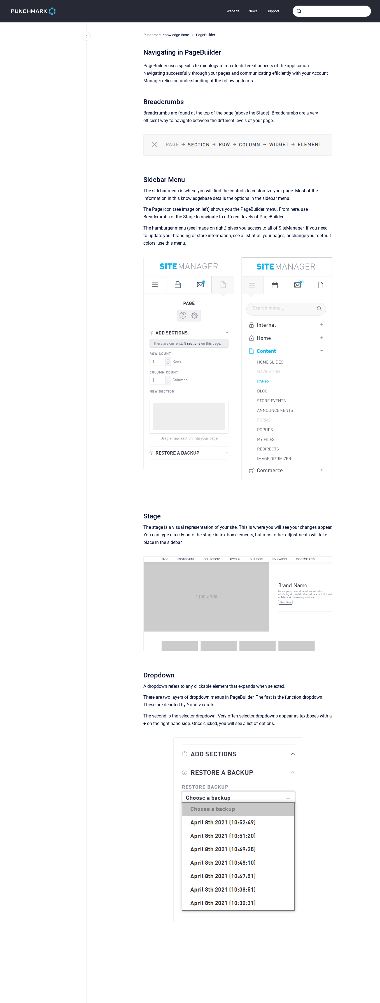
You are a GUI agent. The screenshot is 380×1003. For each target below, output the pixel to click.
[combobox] (332, 11)
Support (273, 11)
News (253, 11)
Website (233, 11)
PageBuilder (205, 35)
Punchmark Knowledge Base (166, 35)
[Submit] (299, 11)
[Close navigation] (86, 36)
